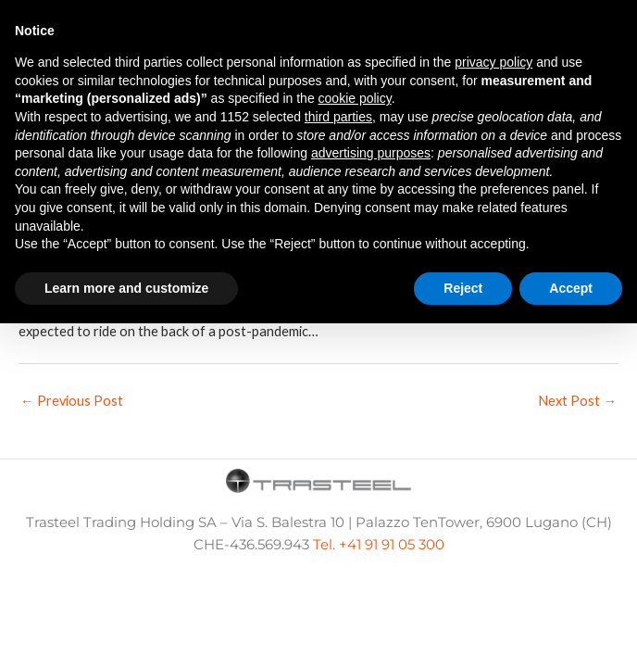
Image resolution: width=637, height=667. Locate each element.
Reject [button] (462, 288)
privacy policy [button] (493, 62)
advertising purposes (371, 152)
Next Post (577, 401)
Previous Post (71, 401)
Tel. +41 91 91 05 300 (378, 544)
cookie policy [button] (355, 98)
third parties (338, 116)
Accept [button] (571, 288)
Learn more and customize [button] (126, 288)
